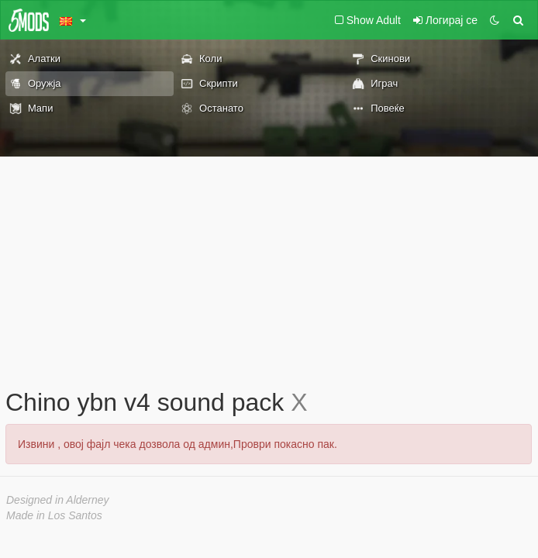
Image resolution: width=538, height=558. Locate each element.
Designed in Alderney (57, 500)
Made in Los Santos (54, 515)
